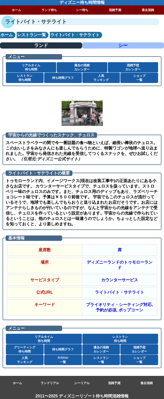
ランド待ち (49, 10)
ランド (41, 45)
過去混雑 (148, 10)
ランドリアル (50, 383)
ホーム (16, 10)
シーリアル (82, 383)
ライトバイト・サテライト (119, 292)
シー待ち (82, 10)
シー (123, 45)
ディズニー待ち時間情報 (82, 2)
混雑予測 (115, 10)
